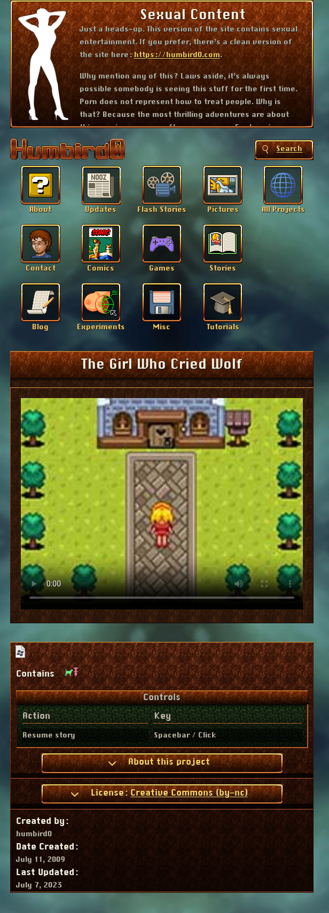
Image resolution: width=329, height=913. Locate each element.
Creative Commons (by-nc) (189, 793)
